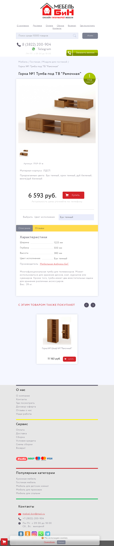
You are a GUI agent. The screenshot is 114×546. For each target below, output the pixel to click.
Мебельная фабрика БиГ (54, 264)
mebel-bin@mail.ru (34, 514)
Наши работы (24, 414)
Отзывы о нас (24, 410)
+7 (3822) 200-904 (33, 518)
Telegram (44, 49)
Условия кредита (26, 441)
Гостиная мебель (26, 482)
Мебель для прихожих (29, 489)
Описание (24, 228)
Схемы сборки (24, 444)
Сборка (60, 25)
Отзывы (39, 228)
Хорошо (61, 542)
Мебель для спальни (28, 493)
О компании (23, 25)
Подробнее (49, 542)
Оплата (49, 25)
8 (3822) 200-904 (36, 44)
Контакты (57, 28)
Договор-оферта (26, 406)
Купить (76, 195)
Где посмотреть (87, 25)
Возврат (72, 25)
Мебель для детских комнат (32, 486)
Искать (90, 35)
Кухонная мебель (26, 479)
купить (71, 359)
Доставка (37, 25)
